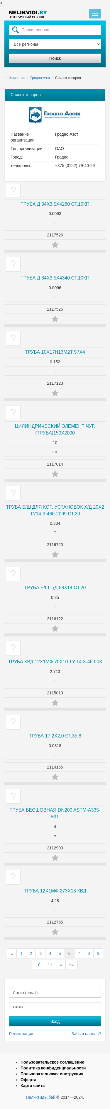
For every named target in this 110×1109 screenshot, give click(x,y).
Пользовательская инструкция (52, 1073)
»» (71, 965)
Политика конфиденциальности (53, 1068)
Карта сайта (33, 1085)
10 (38, 965)
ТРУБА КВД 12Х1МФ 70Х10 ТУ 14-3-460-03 (55, 661)
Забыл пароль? (86, 1033)
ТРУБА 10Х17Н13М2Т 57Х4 (55, 352)
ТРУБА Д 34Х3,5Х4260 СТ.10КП (55, 204)
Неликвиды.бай (40, 1097)
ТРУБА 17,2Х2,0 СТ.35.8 (55, 735)
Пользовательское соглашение (52, 1062)
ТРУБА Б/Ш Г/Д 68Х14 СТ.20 (55, 587)
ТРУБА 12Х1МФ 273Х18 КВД (55, 890)
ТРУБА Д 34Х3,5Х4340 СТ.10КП (55, 277)
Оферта (28, 1079)
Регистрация (21, 1033)
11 (50, 965)
